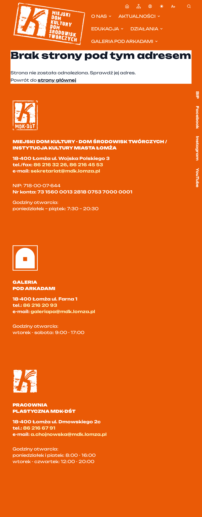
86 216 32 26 (50, 164)
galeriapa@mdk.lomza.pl (63, 311)
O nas (101, 16)
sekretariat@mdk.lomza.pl (65, 171)
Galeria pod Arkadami (125, 41)
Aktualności (139, 16)
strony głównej (57, 80)
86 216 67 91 (39, 428)
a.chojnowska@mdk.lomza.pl (69, 434)
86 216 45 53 (86, 164)
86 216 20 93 (40, 305)
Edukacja (107, 28)
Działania (146, 28)
